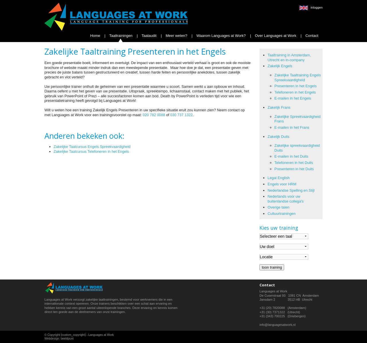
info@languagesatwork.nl (277, 324)
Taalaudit (148, 35)
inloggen (317, 7)
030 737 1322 (181, 115)
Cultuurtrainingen (281, 213)
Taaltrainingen (120, 35)
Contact (311, 35)
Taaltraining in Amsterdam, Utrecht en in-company (289, 57)
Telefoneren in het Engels (295, 92)
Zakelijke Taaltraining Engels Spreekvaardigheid (297, 77)
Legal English (279, 178)
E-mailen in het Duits (291, 156)
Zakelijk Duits (278, 136)
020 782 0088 (154, 115)
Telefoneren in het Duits (293, 162)
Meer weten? (176, 35)
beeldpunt (67, 338)
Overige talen (278, 207)
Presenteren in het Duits (294, 169)
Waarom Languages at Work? (220, 35)
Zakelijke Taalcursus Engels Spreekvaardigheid (92, 146)
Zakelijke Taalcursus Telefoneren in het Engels (91, 151)
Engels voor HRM (282, 184)
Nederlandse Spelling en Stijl (291, 190)
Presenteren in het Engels (295, 86)
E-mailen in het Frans (291, 127)
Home (95, 35)
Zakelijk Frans (279, 107)
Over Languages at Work (275, 35)
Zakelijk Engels (280, 66)
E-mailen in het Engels (292, 98)
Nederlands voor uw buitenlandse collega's (286, 198)
